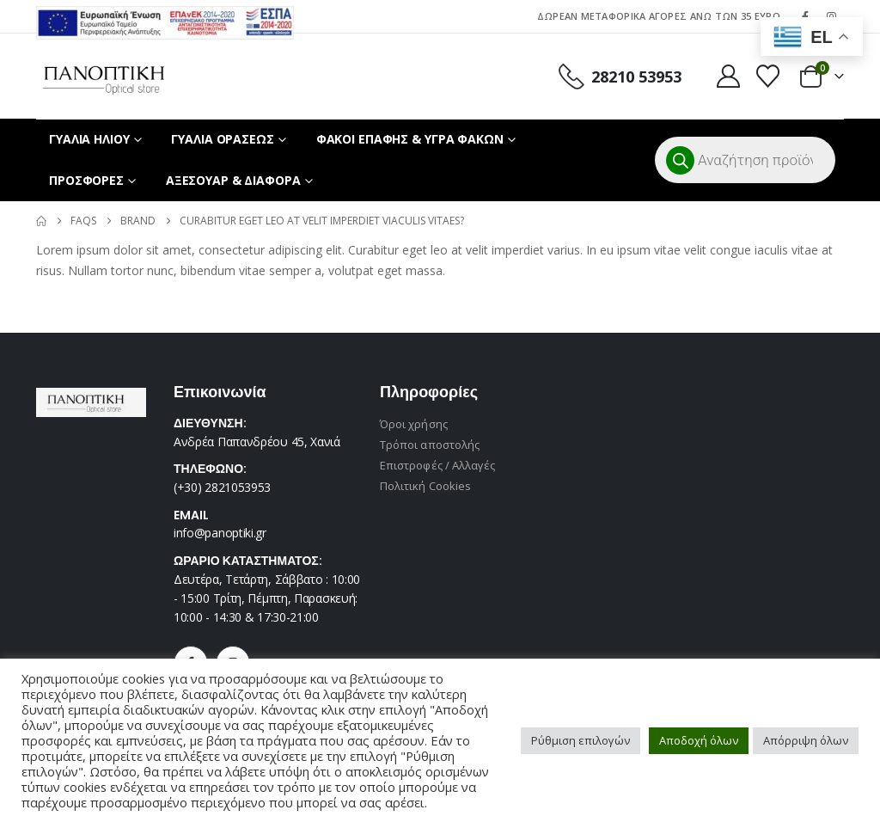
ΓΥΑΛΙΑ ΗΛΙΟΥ (89, 139)
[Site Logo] (103, 76)
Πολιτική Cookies (425, 486)
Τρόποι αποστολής (430, 444)
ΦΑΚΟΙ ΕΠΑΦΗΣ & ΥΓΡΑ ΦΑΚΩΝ (410, 139)
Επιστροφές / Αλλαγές (437, 465)
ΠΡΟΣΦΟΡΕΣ (86, 180)
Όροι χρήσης (414, 424)
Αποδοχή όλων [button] (698, 740)
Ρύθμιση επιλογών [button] (580, 740)
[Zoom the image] (165, 15)
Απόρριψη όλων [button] (805, 740)
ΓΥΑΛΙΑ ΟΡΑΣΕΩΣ (222, 139)
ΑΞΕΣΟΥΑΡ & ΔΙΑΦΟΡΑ (233, 180)
